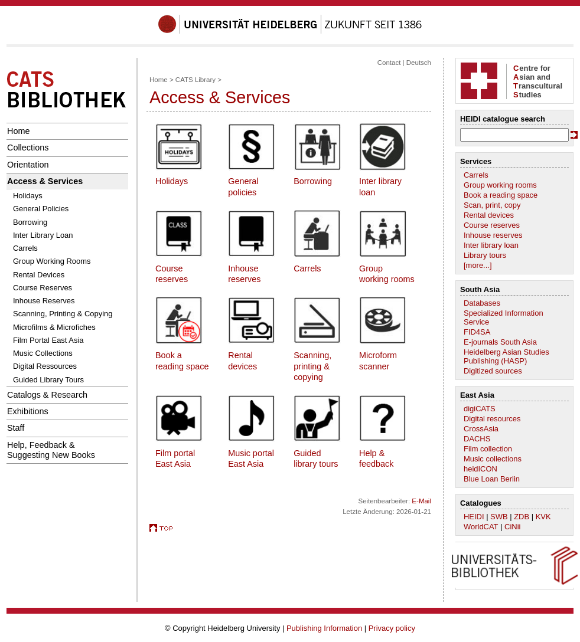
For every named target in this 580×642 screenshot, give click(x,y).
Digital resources (492, 418)
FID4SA (477, 331)
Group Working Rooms (52, 261)
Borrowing (30, 222)
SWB (499, 516)
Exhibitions (27, 411)
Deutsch (418, 62)
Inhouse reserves (493, 235)
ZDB (521, 516)
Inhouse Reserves (43, 300)
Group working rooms (500, 185)
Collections (27, 147)
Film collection (488, 448)
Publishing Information (324, 628)
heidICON (480, 468)
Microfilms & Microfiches (54, 327)
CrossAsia (481, 428)
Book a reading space (500, 195)
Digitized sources (493, 370)
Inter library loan (491, 245)
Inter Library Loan (43, 235)
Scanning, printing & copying (312, 366)
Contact (389, 62)
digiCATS (480, 408)
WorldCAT (481, 526)
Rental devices (489, 215)
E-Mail (421, 501)
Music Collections (43, 353)
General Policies (41, 208)
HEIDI (474, 516)
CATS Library (195, 79)
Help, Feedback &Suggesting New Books (51, 450)
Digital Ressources (45, 366)
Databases (482, 303)
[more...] (478, 265)
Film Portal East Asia (48, 340)
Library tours (485, 255)
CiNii (512, 526)
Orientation (27, 164)
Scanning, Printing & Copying (63, 313)
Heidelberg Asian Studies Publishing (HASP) (506, 356)
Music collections (493, 458)
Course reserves (492, 225)
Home (18, 131)
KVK (543, 516)
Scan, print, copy (492, 205)
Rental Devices (38, 274)
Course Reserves (42, 287)
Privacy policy (392, 628)
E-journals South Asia (500, 342)
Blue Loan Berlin (492, 478)
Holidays (28, 195)
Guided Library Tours (48, 379)
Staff (15, 428)
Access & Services (45, 181)
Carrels (25, 248)
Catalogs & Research (47, 394)
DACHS (477, 438)
